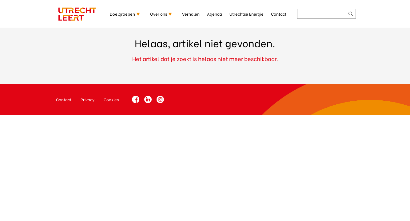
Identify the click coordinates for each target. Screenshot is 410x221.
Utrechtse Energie (246, 14)
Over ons (158, 14)
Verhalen (191, 14)
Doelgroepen (122, 14)
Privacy (87, 99)
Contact (278, 14)
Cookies (111, 99)
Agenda (214, 14)
